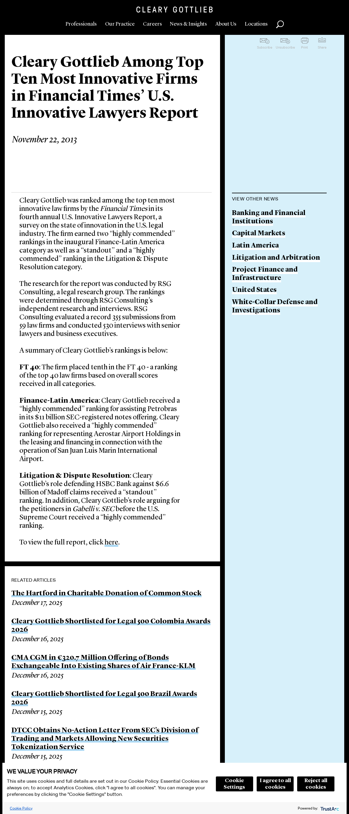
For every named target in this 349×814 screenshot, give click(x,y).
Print (304, 47)
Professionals (81, 24)
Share (322, 47)
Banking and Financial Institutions (269, 217)
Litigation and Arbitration (276, 258)
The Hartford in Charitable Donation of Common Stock (106, 593)
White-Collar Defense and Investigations (275, 306)
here (111, 542)
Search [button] (280, 24)
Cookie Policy (21, 808)
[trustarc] (329, 808)
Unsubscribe (285, 47)
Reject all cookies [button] (315, 784)
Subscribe (264, 47)
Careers (152, 24)
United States (254, 290)
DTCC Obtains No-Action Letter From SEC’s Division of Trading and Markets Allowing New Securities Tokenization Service (104, 739)
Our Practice (120, 24)
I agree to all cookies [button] (275, 784)
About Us (225, 24)
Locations (256, 24)
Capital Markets (258, 233)
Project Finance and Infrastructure (265, 274)
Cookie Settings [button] (234, 784)
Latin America (255, 245)
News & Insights (188, 24)
